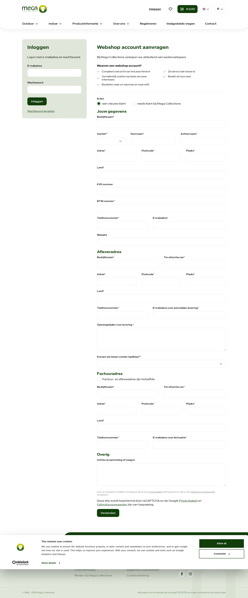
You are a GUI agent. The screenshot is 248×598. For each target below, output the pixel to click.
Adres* (101, 150)
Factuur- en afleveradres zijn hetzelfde (128, 379)
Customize (222, 582)
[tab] (111, 104)
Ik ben (100, 98)
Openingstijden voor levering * (115, 324)
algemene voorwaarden (203, 492)
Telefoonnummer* (108, 218)
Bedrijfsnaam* (105, 117)
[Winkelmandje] (187, 9)
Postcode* (148, 150)
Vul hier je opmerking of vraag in (116, 460)
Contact (184, 558)
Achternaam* (189, 133)
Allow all (221, 572)
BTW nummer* (106, 201)
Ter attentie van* (174, 257)
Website (102, 235)
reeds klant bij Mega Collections (159, 103)
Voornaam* (137, 133)
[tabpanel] (161, 313)
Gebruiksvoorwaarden (112, 504)
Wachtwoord (35, 82)
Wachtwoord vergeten (41, 111)
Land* (100, 167)
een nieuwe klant (114, 103)
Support (132, 558)
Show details (48, 591)
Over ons (80, 558)
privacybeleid (155, 492)
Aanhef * (102, 133)
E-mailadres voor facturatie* (170, 437)
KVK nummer (105, 184)
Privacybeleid (188, 500)
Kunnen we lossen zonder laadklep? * (119, 356)
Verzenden (108, 513)
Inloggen (155, 9)
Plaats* (190, 150)
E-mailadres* (160, 218)
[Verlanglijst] (170, 9)
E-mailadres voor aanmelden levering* (176, 308)
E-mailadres (34, 65)
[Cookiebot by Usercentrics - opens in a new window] (20, 591)
